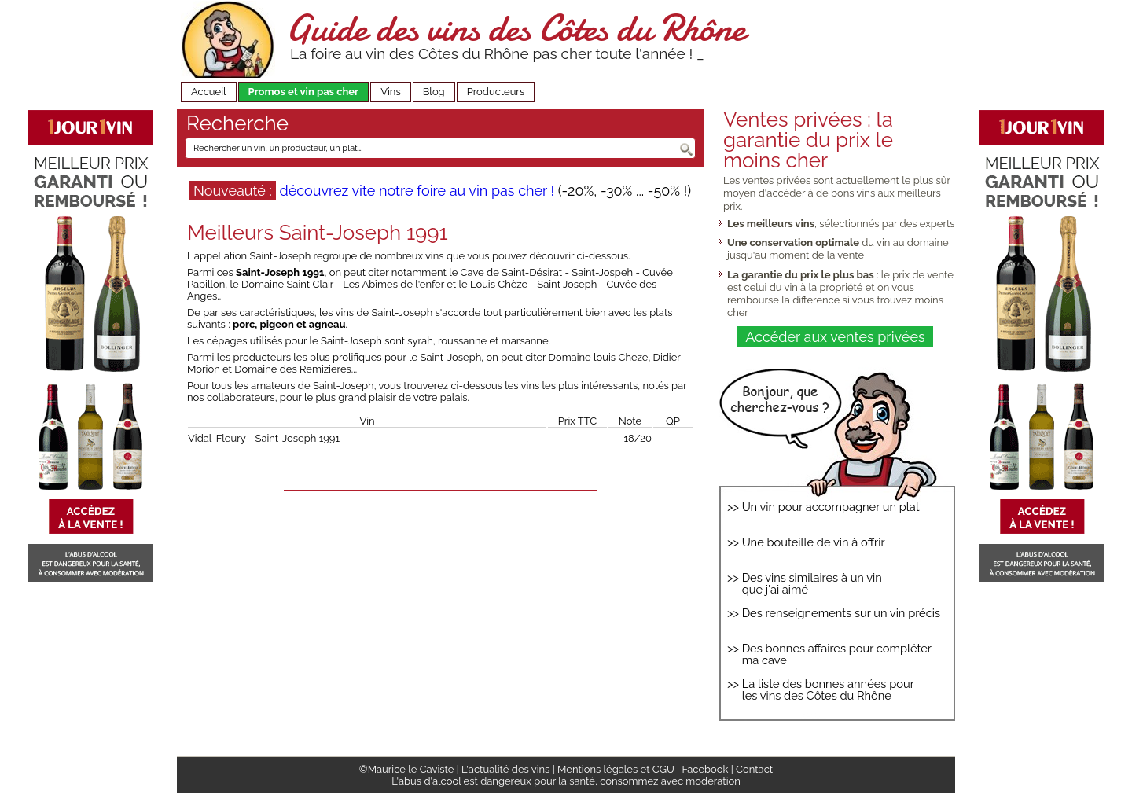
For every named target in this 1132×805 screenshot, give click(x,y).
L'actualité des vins (505, 769)
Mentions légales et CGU (615, 769)
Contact (754, 769)
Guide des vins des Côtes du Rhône (516, 27)
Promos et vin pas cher (303, 91)
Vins (390, 91)
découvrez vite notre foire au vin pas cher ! (416, 190)
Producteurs (496, 91)
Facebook (705, 769)
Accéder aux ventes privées (834, 337)
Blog (434, 91)
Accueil (208, 91)
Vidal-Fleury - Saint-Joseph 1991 (264, 438)
